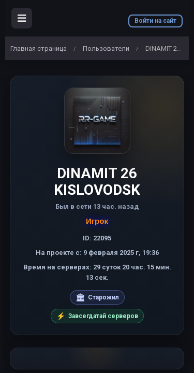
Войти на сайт (155, 20)
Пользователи (106, 48)
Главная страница (38, 48)
